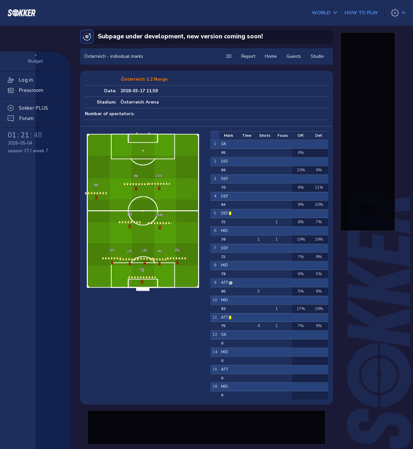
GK (223, 143)
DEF (224, 161)
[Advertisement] (206, 426)
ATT (225, 282)
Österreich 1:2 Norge (144, 79)
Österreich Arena (139, 102)
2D (229, 56)
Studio (317, 56)
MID (224, 230)
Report (248, 56)
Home (271, 56)
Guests (294, 56)
